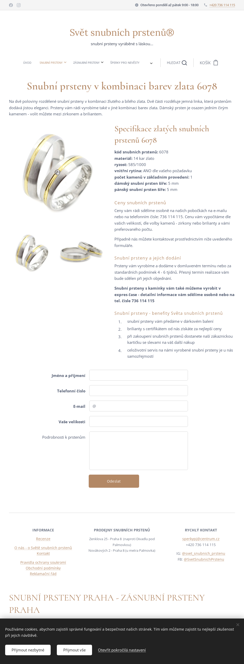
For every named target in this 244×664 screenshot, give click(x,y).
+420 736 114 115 (222, 5)
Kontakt (43, 553)
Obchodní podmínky (43, 568)
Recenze (43, 539)
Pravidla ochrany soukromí (43, 562)
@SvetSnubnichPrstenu (204, 559)
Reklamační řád (43, 573)
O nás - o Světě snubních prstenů (43, 547)
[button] (136, 62)
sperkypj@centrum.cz (200, 539)
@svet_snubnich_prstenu (203, 553)
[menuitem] (66, 62)
